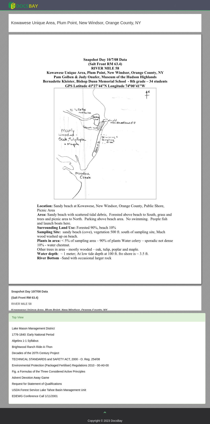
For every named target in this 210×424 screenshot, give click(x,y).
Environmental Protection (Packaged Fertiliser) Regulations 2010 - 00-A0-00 (60, 365)
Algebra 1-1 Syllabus (25, 340)
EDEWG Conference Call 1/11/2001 (35, 396)
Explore (54, 5)
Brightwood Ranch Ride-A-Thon (32, 347)
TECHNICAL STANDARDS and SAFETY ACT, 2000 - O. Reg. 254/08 (56, 359)
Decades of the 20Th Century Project (35, 353)
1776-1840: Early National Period (33, 334)
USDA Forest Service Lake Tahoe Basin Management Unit (49, 390)
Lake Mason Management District (33, 328)
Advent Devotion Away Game (30, 377)
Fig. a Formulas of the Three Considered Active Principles (48, 371)
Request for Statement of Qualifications (37, 383)
